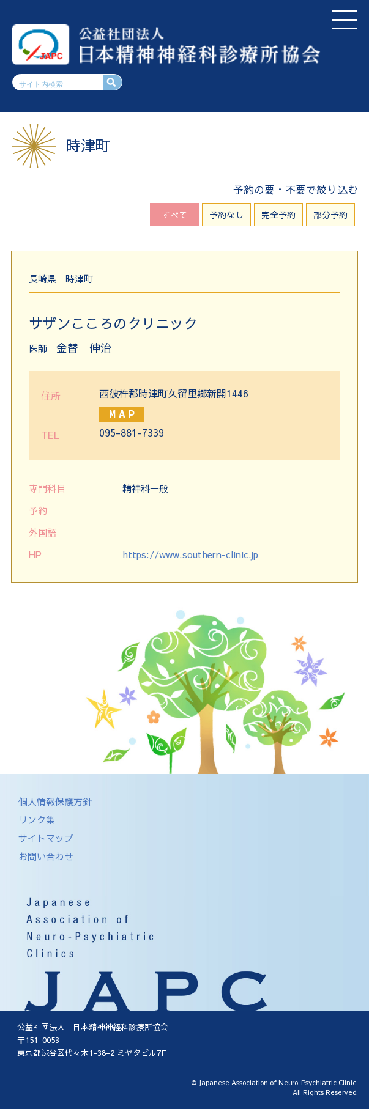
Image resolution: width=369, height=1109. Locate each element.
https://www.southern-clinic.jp (190, 554)
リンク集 (36, 819)
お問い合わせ (45, 856)
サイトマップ (45, 837)
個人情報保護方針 (55, 801)
